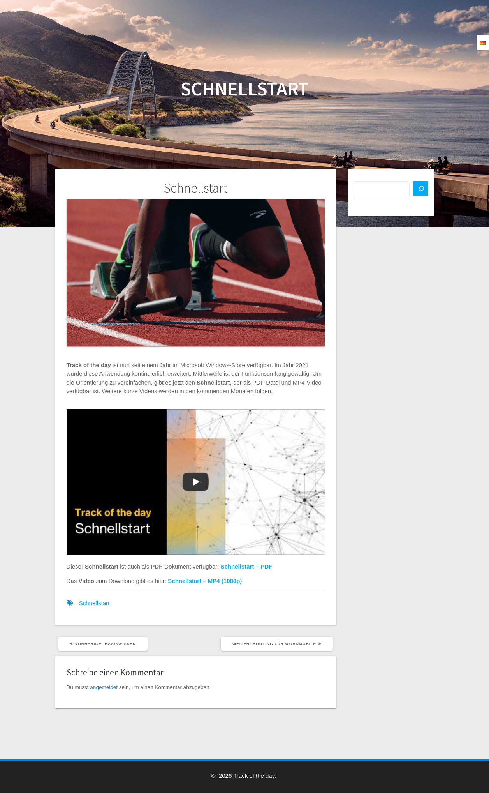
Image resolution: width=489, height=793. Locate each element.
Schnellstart (94, 603)
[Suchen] (420, 188)
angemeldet (104, 687)
